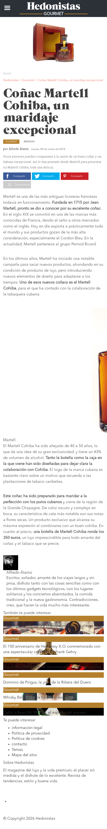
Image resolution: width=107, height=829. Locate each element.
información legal (27, 728)
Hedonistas (53, 5)
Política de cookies (28, 739)
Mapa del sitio (24, 755)
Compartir (19, 176)
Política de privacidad (31, 733)
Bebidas (30, 142)
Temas (17, 750)
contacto (19, 744)
